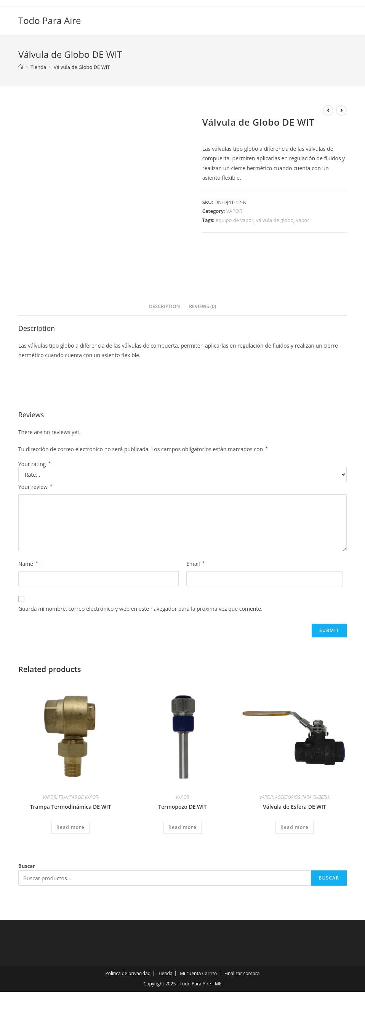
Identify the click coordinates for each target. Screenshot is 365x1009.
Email (195, 563)
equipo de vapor (234, 220)
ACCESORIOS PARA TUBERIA (302, 797)
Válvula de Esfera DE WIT (294, 806)
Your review (35, 486)
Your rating (34, 464)
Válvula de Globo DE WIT (82, 67)
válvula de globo (274, 220)
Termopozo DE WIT (182, 806)
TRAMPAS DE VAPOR (78, 797)
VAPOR (234, 211)
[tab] (164, 306)
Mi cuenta (190, 973)
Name (28, 563)
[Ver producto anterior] (328, 110)
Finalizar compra (242, 973)
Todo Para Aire (49, 20)
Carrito (209, 973)
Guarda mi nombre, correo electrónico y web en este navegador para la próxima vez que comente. (140, 608)
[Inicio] (20, 67)
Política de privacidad (128, 973)
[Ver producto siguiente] (341, 110)
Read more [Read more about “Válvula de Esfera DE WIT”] (294, 827)
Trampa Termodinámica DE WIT (70, 806)
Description (164, 306)
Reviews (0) (202, 306)
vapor (302, 220)
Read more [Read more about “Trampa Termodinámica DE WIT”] (70, 827)
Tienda (165, 973)
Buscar (26, 865)
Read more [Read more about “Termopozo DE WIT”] (182, 827)
